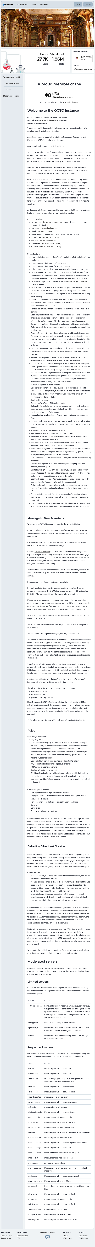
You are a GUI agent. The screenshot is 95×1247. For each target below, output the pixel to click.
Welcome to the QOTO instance (13, 77)
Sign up (88, 4)
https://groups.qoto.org (52, 222)
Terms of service (6, 1236)
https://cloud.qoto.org (49, 228)
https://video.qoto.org (48, 240)
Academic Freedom (48, 120)
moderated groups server (77, 281)
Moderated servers (11, 96)
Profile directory (22, 4)
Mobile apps (44, 4)
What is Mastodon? (47, 1232)
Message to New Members (14, 83)
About (34, 4)
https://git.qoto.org (45, 231)
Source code (83, 1236)
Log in (78, 4)
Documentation (22, 1236)
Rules (8, 90)
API (18, 1238)
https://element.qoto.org (51, 246)
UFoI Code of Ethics (70, 102)
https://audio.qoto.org (50, 237)
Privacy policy (6, 1238)
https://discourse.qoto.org (50, 243)
